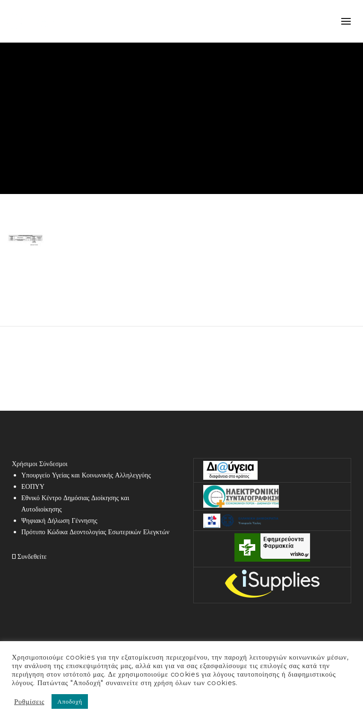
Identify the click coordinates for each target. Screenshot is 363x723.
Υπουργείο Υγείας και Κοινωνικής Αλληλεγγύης (86, 475)
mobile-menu (346, 21)
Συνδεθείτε (29, 556)
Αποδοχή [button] (69, 701)
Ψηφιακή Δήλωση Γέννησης (59, 520)
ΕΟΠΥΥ (32, 486)
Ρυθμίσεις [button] (29, 701)
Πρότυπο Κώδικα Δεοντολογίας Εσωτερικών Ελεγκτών (95, 532)
